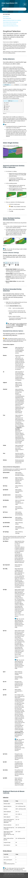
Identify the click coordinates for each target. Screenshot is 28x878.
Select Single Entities (7, 18)
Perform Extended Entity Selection (9, 23)
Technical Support (21, 875)
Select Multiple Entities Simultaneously (10, 22)
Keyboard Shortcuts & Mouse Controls (10, 25)
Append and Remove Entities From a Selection (12, 20)
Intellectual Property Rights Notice (10, 875)
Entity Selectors (6, 16)
